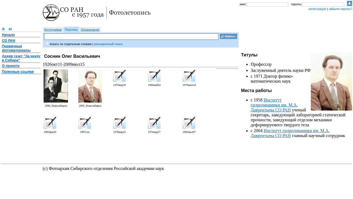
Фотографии (53, 29)
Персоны (71, 29)
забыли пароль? (340, 9)
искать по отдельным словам (70, 44)
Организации (90, 29)
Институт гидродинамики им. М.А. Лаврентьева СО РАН (274, 105)
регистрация (317, 9)
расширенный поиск (108, 44)
